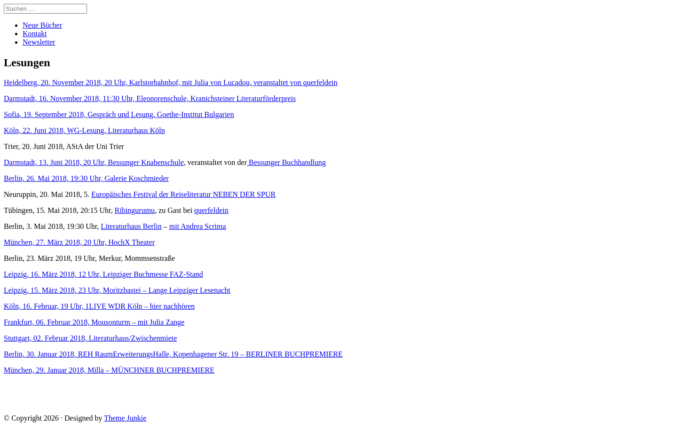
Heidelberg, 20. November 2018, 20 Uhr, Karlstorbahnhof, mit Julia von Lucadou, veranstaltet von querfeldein (171, 82)
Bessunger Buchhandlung (286, 162)
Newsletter (39, 42)
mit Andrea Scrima (197, 226)
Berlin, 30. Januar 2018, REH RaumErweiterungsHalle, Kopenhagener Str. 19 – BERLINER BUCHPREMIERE (173, 354)
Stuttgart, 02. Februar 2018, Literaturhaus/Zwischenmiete (90, 338)
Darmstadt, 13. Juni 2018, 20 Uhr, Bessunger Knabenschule (94, 162)
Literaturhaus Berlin (131, 226)
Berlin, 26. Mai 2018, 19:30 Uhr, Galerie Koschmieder (86, 178)
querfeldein (211, 210)
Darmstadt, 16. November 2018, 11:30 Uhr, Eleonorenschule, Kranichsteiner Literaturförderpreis (150, 98)
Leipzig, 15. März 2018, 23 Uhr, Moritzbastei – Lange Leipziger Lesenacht (117, 290)
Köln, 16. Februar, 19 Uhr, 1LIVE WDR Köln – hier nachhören (99, 306)
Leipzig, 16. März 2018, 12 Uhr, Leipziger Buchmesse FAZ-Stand (103, 274)
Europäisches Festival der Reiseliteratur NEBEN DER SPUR (183, 194)
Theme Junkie (125, 418)
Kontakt (35, 34)
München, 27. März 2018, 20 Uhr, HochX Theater (79, 242)
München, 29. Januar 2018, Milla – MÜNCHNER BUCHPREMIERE (109, 370)
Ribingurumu (135, 210)
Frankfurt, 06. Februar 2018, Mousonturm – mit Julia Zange (94, 322)
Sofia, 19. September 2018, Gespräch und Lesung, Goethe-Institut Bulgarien (119, 114)
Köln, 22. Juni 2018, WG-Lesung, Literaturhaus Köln (84, 130)
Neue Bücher (42, 25)
